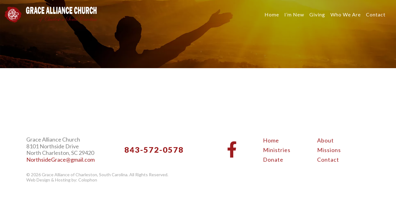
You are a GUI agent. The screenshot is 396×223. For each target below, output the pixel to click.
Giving (317, 14)
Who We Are (345, 14)
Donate (273, 159)
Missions (329, 149)
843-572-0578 (154, 149)
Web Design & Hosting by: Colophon (61, 179)
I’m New (294, 14)
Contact (375, 14)
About (325, 140)
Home (272, 14)
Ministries (277, 149)
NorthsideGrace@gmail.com (60, 159)
